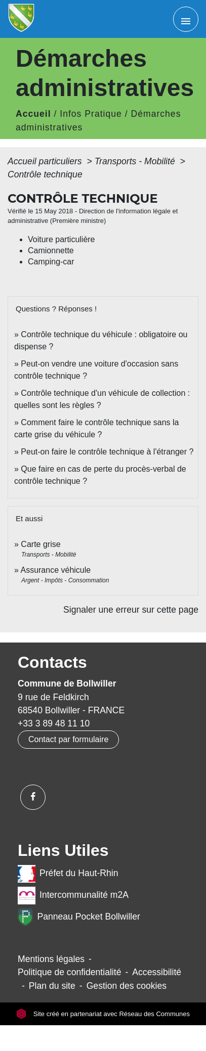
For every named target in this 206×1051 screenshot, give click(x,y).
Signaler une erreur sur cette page (130, 610)
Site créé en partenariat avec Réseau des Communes (103, 1014)
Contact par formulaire (68, 739)
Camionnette (51, 250)
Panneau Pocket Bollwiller (79, 917)
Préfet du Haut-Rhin (68, 874)
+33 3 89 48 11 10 (54, 723)
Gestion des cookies (127, 986)
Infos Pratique (91, 114)
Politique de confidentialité (69, 972)
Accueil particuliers (46, 161)
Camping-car (51, 261)
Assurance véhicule (55, 570)
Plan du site (52, 986)
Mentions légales (51, 959)
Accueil (33, 114)
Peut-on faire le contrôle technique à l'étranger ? (107, 451)
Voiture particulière (61, 239)
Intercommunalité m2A (73, 895)
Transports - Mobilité (136, 161)
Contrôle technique (45, 174)
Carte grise (40, 544)
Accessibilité (156, 972)
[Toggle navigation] (185, 19)
